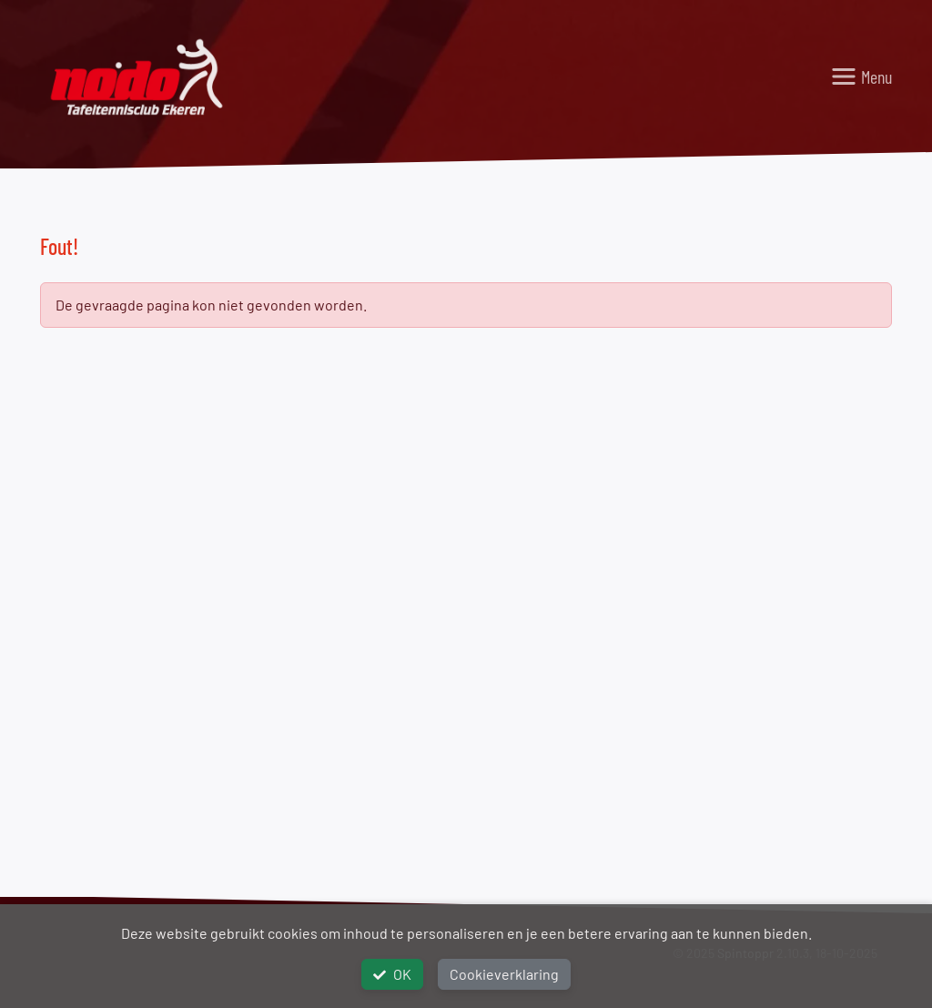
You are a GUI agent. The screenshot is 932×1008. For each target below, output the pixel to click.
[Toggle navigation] (861, 76)
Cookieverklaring (504, 974)
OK (392, 974)
